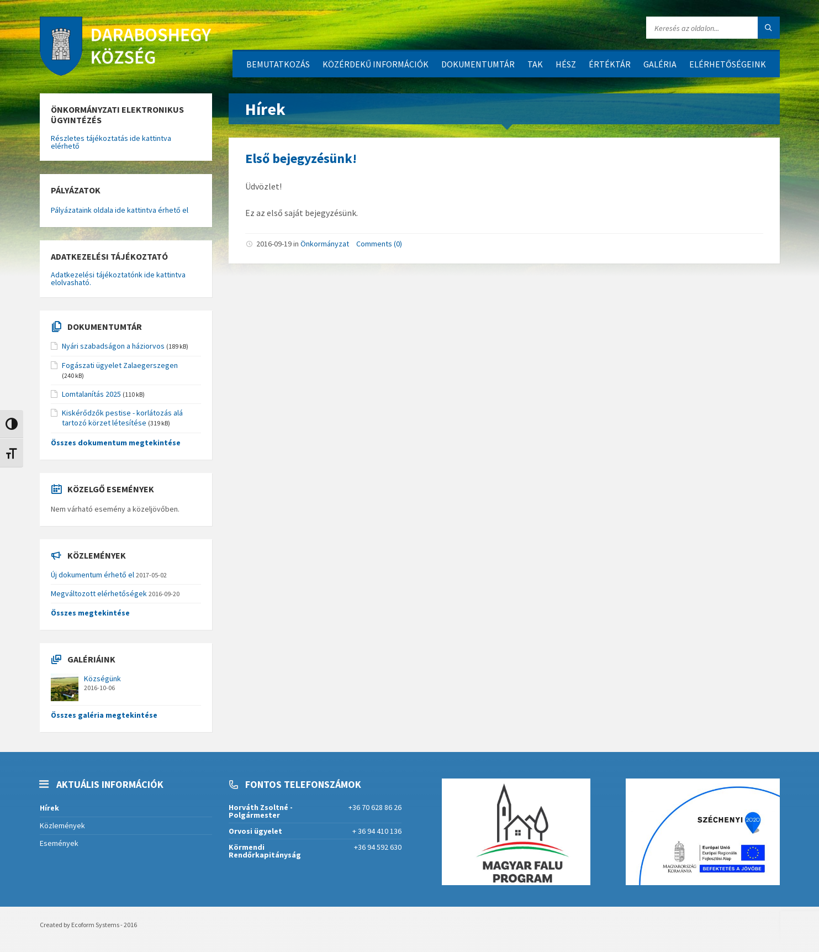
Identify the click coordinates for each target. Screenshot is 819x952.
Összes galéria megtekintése (104, 715)
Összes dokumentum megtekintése (116, 443)
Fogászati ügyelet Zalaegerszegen (120, 365)
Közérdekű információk (376, 64)
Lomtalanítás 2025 (91, 394)
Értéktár (610, 64)
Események (59, 843)
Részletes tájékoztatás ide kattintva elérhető (111, 142)
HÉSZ (566, 64)
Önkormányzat (324, 244)
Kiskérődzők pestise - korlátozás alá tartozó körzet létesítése (122, 418)
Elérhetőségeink (727, 64)
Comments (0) (379, 244)
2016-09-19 (274, 244)
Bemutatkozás (278, 64)
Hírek (49, 808)
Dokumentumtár (478, 64)
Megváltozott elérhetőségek (99, 593)
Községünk (102, 678)
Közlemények (62, 825)
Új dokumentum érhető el (92, 575)
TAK (535, 64)
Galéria (660, 64)
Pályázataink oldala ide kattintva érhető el (119, 210)
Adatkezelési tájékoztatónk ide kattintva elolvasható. (118, 278)
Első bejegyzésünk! (301, 158)
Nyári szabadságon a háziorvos (113, 346)
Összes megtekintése (90, 613)
